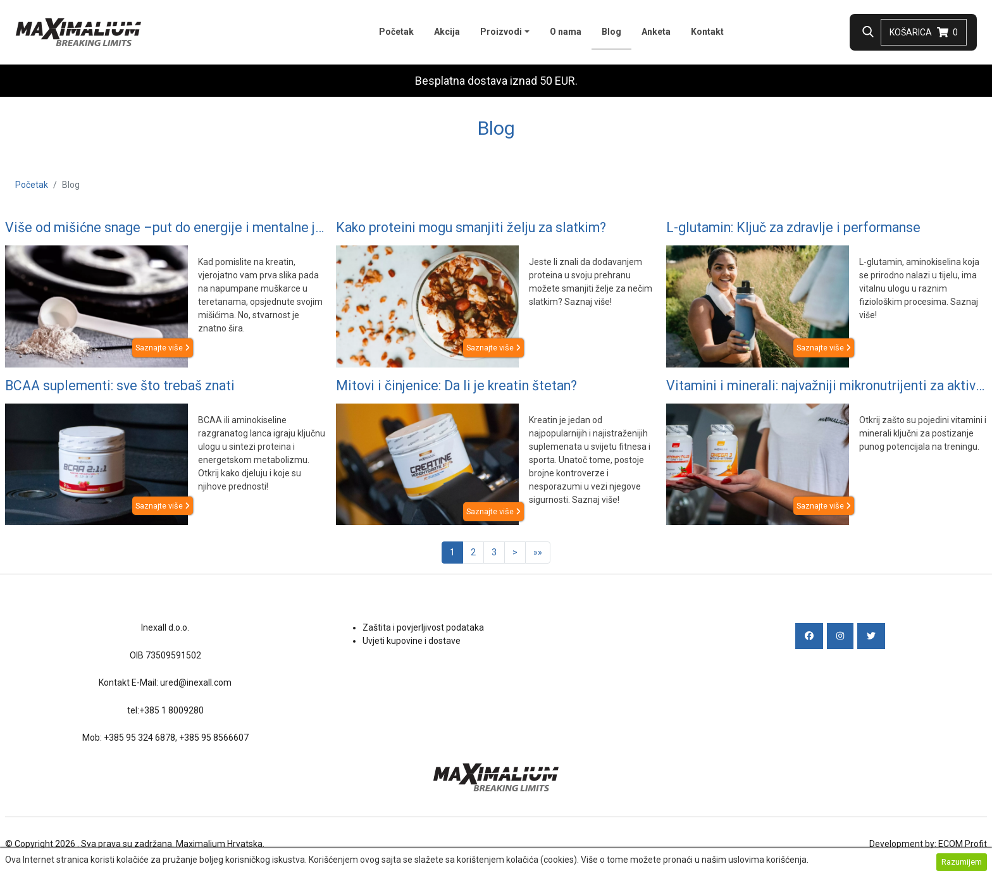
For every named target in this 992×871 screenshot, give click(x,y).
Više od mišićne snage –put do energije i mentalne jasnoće (165, 227)
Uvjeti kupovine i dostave (412, 641)
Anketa (656, 32)
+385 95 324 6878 (139, 737)
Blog (616, 31)
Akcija (447, 32)
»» (537, 552)
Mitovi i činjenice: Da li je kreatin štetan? (456, 385)
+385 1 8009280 (171, 710)
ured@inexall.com (196, 682)
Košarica (924, 32)
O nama (565, 32)
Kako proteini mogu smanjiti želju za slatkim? (471, 227)
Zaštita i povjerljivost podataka (423, 627)
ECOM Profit (962, 844)
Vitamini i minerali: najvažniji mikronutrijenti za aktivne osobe (826, 385)
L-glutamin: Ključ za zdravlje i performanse (793, 227)
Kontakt (707, 32)
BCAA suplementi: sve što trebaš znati (120, 385)
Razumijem (961, 862)
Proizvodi (501, 32)
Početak (396, 32)
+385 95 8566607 (214, 737)
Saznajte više (162, 347)
